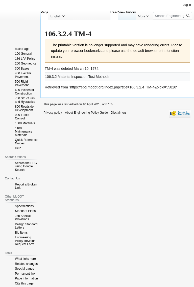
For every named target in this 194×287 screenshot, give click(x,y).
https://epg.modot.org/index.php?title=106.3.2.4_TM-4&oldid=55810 (123, 87)
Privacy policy (52, 112)
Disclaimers (119, 112)
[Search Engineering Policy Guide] (172, 15)
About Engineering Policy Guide (86, 112)
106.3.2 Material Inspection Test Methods (77, 77)
